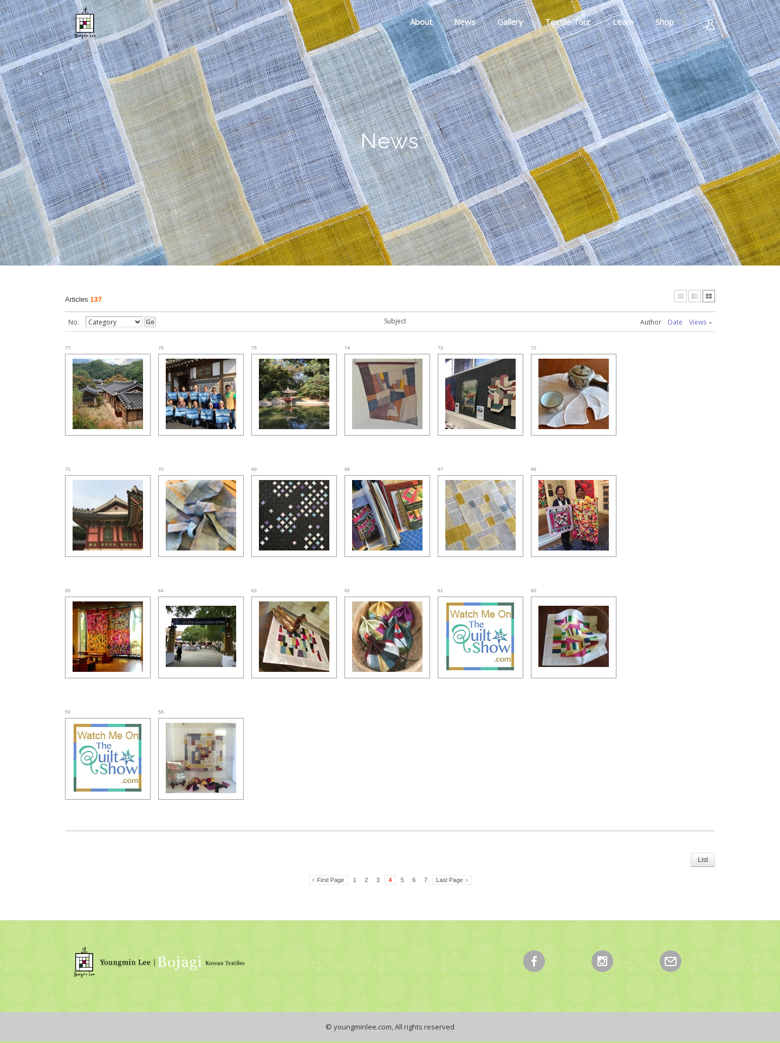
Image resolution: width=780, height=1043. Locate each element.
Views (700, 322)
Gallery (510, 21)
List (703, 860)
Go (150, 322)
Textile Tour (568, 21)
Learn (623, 21)
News (465, 21)
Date (675, 322)
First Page (330, 880)
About (421, 21)
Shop (664, 21)
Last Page (449, 880)
